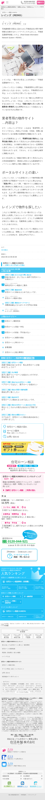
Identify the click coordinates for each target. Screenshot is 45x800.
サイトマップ (32, 794)
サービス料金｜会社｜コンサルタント (13, 669)
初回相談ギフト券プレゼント (10, 676)
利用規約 (23, 794)
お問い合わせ (6, 672)
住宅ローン (30, 7)
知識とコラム (22, 7)
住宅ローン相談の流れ (8, 665)
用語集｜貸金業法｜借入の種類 (11, 652)
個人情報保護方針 (14, 794)
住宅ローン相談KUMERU (8, 7)
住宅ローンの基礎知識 (8, 648)
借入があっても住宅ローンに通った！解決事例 (15, 645)
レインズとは (6, 656)
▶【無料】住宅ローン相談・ (19, 490)
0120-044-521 (15, 541)
